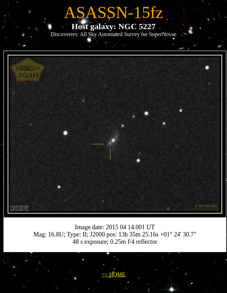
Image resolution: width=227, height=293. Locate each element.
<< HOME (113, 274)
